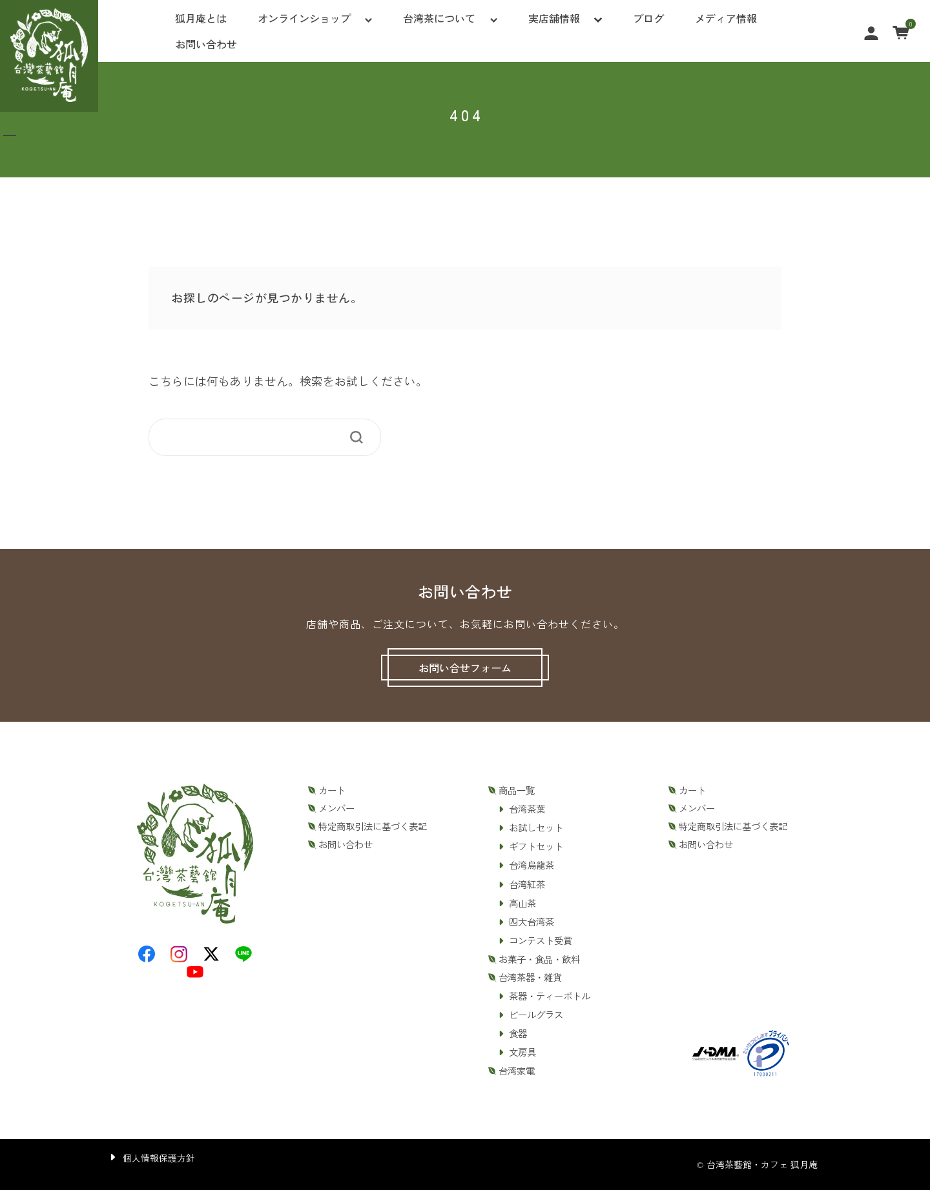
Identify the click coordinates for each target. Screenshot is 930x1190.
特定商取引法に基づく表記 (372, 826)
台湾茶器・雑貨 (530, 977)
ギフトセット (536, 846)
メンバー (336, 808)
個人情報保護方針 (159, 1157)
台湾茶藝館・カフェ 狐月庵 (762, 1164)
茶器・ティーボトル (549, 995)
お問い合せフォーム (465, 667)
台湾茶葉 (527, 808)
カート (332, 790)
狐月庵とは (201, 18)
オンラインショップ (304, 18)
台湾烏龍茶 (531, 864)
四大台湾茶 (531, 921)
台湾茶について (439, 18)
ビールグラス (536, 1014)
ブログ (648, 18)
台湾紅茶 (527, 884)
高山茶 (522, 903)
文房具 (522, 1052)
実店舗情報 (554, 18)
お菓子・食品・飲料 (539, 959)
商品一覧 (517, 790)
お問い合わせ (206, 44)
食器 (518, 1033)
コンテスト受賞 (540, 940)
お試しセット (536, 827)
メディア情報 (726, 18)
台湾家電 (517, 1070)
